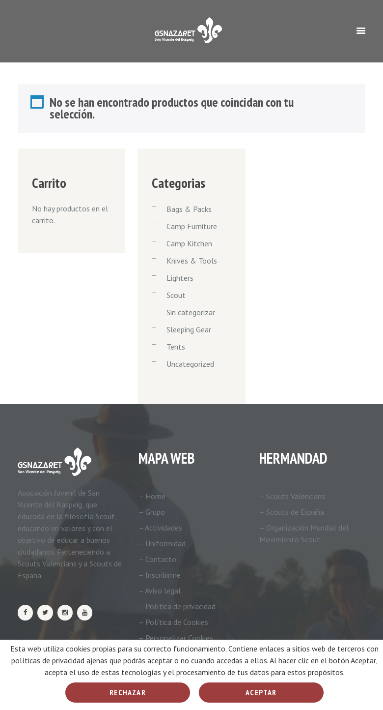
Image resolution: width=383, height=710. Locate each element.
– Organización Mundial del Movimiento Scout (304, 533)
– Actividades (160, 527)
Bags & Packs (189, 209)
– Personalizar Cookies (175, 638)
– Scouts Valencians (292, 496)
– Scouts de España (291, 512)
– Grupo (151, 512)
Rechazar (127, 692)
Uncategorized (190, 364)
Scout (176, 295)
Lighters (179, 278)
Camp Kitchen (189, 243)
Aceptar (261, 692)
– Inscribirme (159, 575)
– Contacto (157, 559)
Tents (175, 347)
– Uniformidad (162, 543)
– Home (151, 496)
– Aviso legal (159, 590)
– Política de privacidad (177, 606)
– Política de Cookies (173, 622)
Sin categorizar (190, 312)
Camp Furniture (191, 226)
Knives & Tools (191, 261)
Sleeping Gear (188, 329)
